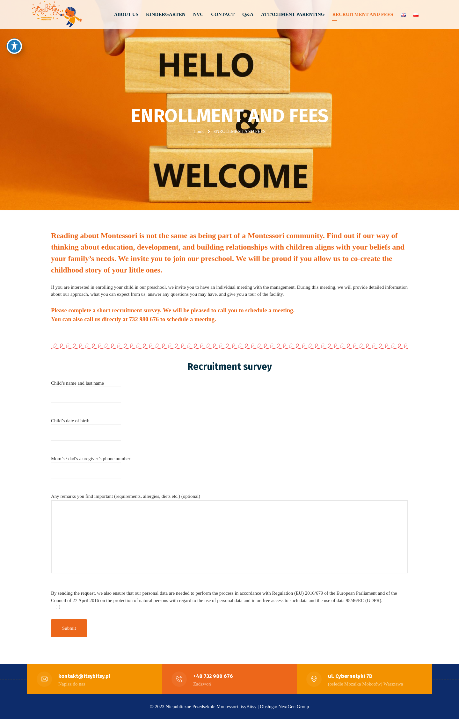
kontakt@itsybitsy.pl (84, 676)
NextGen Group (293, 706)
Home (198, 131)
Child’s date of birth (86, 426)
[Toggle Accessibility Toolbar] (14, 46)
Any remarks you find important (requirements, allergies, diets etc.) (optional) (229, 537)
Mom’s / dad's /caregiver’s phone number (90, 464)
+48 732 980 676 (213, 676)
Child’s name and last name (86, 388)
